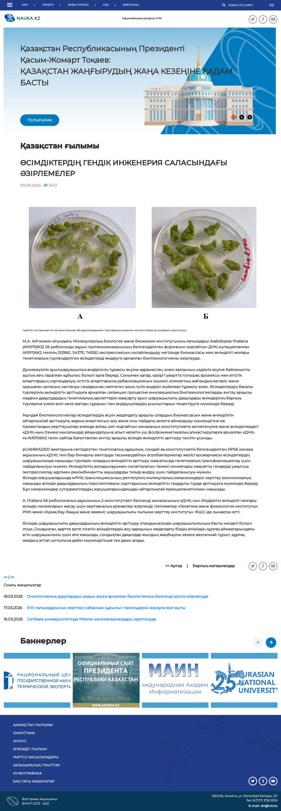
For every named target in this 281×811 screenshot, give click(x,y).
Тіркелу (48, 4)
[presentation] (258, 642)
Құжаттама (24, 733)
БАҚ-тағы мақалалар (33, 781)
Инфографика (27, 773)
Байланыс (131, 4)
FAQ (106, 4)
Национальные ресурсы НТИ (142, 18)
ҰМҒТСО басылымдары (36, 757)
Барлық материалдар (214, 566)
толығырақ (39, 120)
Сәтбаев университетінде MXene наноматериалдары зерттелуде (91, 619)
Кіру (25, 4)
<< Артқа (173, 566)
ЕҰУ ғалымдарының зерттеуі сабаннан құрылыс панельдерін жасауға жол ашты (106, 608)
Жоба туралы (78, 4)
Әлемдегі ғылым (30, 749)
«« (5, 577)
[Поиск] (246, 5)
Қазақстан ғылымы (33, 725)
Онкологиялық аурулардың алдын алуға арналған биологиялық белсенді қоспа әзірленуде (117, 596)
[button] (11, 5)
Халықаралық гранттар (36, 765)
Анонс (19, 741)
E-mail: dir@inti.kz (263, 806)
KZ (271, 5)
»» (12, 577)
